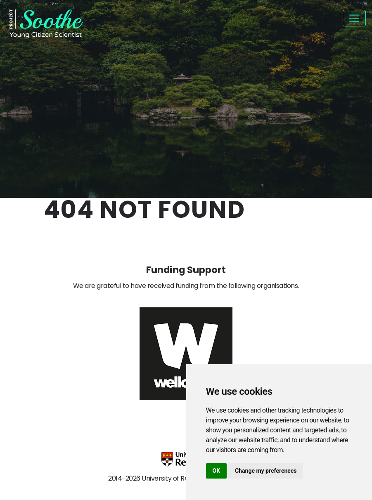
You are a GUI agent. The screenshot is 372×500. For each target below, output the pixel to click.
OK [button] (216, 470)
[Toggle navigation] (354, 18)
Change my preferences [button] (265, 470)
